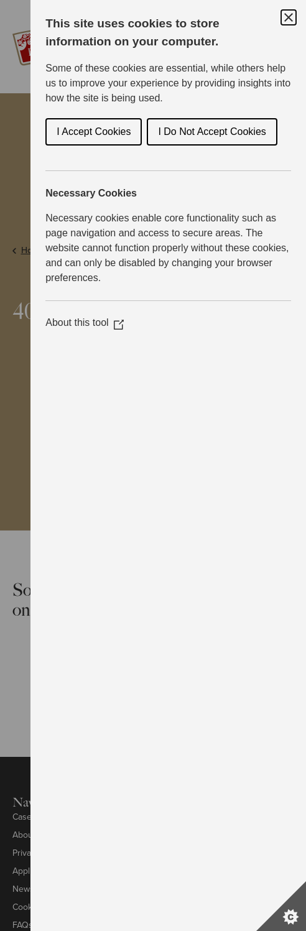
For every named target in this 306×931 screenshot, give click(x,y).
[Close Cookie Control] (288, 17)
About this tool (84, 322)
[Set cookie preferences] (281, 906)
